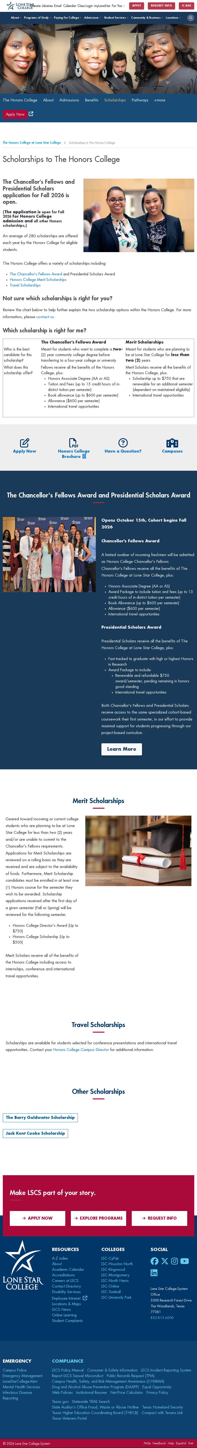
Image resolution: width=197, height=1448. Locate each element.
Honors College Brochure (74, 451)
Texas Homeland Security (162, 1407)
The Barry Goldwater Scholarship (40, 1118)
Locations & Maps (66, 1304)
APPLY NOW (37, 1219)
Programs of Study (37, 17)
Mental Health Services (21, 1387)
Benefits (97, 100)
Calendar (69, 5)
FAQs (147, 1443)
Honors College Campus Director (81, 1050)
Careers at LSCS (65, 1281)
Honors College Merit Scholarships (38, 280)
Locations (173, 17)
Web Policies (62, 1393)
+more (168, 100)
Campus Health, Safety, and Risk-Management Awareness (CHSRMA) (108, 1382)
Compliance (67, 1361)
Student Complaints (67, 1321)
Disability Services (66, 1292)
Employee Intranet (67, 1299)
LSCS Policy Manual (68, 1370)
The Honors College (21, 100)
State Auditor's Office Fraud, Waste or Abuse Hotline (95, 1407)
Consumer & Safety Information (112, 1370)
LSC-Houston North (117, 1264)
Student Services (116, 17)
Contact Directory (66, 1286)
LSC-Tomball (111, 1292)
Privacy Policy (157, 1393)
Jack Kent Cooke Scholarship (35, 1134)
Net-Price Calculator (126, 1393)
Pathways (147, 100)
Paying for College (67, 17)
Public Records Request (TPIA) (131, 1376)
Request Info (161, 5)
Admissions (92, 17)
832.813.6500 (162, 1318)
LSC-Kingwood (113, 1270)
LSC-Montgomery (115, 1275)
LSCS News (61, 1310)
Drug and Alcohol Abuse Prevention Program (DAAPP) (95, 1387)
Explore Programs (98, 1219)
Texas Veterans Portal (69, 1419)
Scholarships (121, 100)
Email (58, 5)
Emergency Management (22, 1376)
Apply (136, 5)
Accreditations (63, 1275)
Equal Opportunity (156, 1387)
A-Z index (60, 1259)
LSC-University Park (116, 1298)
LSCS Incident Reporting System (166, 1370)
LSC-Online (110, 1286)
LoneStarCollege (20, 1382)
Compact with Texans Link (162, 1413)
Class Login (85, 5)
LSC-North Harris (115, 1281)
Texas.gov (60, 1402)
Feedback (159, 1443)
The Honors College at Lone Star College (32, 143)
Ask (186, 5)
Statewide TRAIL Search (91, 1402)
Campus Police (15, 1370)
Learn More (121, 749)
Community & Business (147, 17)
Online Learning (64, 1316)
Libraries (47, 5)
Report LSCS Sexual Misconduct (77, 1376)
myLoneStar (102, 5)
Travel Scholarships (25, 286)
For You (118, 5)
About (16, 17)
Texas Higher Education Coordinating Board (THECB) (95, 1413)
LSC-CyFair (110, 1259)
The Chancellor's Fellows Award (36, 275)
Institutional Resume (91, 1393)
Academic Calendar (68, 1270)
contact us (45, 317)
